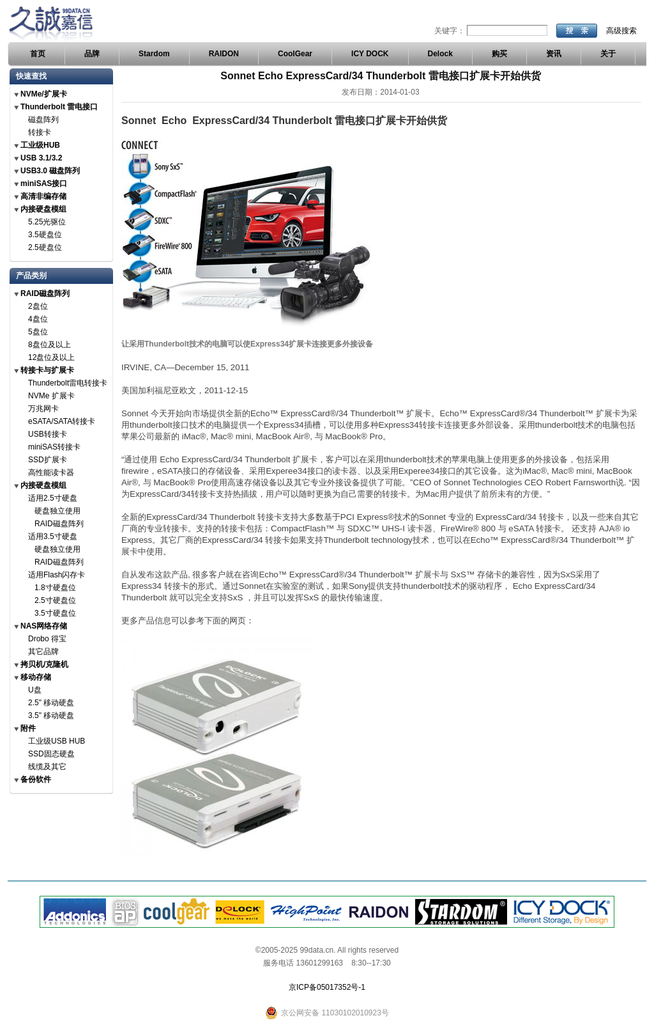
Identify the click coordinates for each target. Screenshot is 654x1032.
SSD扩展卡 (47, 459)
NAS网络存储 (43, 626)
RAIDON (224, 53)
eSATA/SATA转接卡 (61, 421)
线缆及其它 (47, 766)
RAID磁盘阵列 (45, 293)
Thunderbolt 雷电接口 (59, 106)
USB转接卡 (47, 434)
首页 (37, 53)
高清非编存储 (43, 196)
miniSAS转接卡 (54, 446)
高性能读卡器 (51, 472)
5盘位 (38, 331)
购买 (499, 53)
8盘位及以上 (49, 344)
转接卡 (39, 132)
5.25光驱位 (47, 221)
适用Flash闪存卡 (56, 574)
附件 (28, 728)
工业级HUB (40, 145)
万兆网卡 (43, 408)
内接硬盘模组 (43, 209)
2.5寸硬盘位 (55, 600)
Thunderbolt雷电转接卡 (67, 383)
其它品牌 (43, 651)
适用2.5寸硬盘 (52, 498)
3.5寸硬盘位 (55, 613)
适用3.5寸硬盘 (52, 536)
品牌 (92, 53)
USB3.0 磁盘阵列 (50, 170)
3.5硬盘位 (45, 234)
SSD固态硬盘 (51, 753)
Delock (440, 53)
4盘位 (38, 319)
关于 (608, 53)
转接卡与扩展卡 (47, 370)
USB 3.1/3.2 (41, 157)
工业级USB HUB (56, 741)
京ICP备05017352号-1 (327, 987)
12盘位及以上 (51, 357)
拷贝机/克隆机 (44, 664)
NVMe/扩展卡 (43, 94)
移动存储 (35, 677)
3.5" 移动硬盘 (51, 715)
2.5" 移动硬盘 (51, 702)
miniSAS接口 (43, 183)
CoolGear (295, 53)
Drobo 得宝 (47, 638)
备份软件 (35, 779)
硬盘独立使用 (57, 510)
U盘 (35, 689)
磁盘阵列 (43, 119)
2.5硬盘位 (45, 247)
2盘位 (38, 306)
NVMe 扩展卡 (51, 395)
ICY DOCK (369, 53)
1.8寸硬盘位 (55, 587)
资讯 (553, 53)
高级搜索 (621, 30)
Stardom (154, 53)
